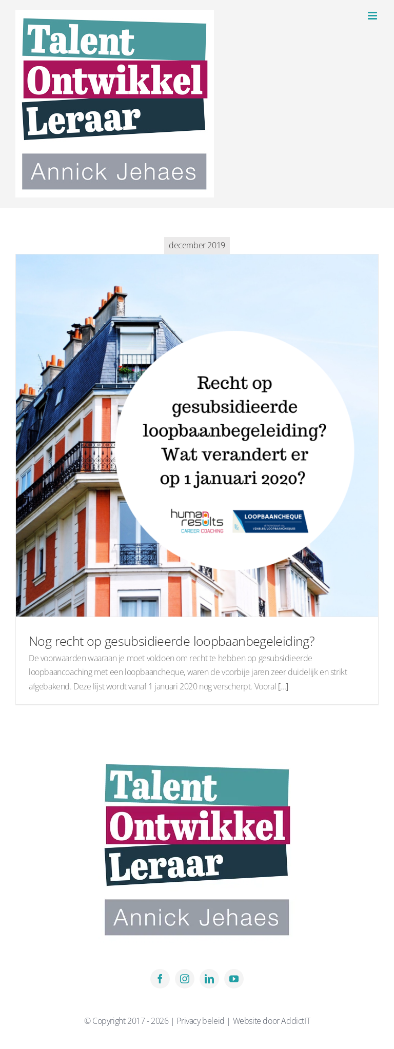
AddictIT (295, 1020)
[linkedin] (209, 978)
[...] (283, 686)
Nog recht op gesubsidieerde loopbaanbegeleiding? (171, 640)
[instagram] (184, 978)
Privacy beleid (201, 1020)
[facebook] (160, 978)
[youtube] (234, 978)
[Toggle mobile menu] (373, 15)
